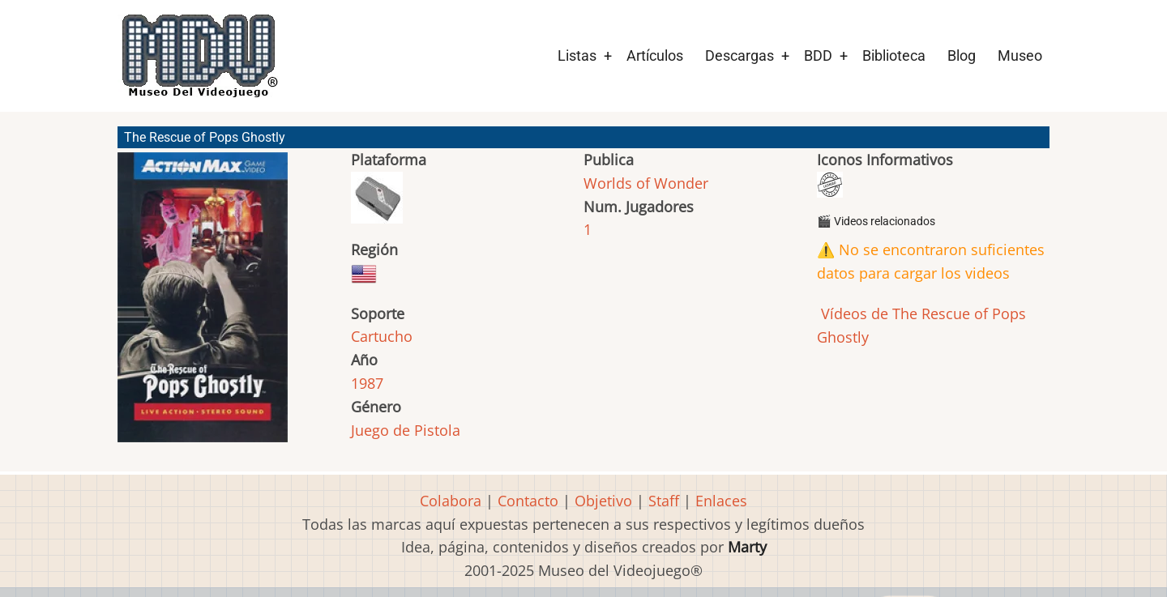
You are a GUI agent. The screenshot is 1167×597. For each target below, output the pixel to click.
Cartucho (382, 336)
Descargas (739, 55)
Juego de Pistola (405, 430)
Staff (663, 500)
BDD (818, 55)
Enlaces (721, 500)
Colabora (450, 500)
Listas (577, 55)
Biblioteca (893, 55)
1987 (367, 383)
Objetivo (603, 500)
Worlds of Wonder (646, 183)
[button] (203, 304)
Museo (1020, 55)
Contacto (528, 500)
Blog (961, 55)
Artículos (654, 55)
